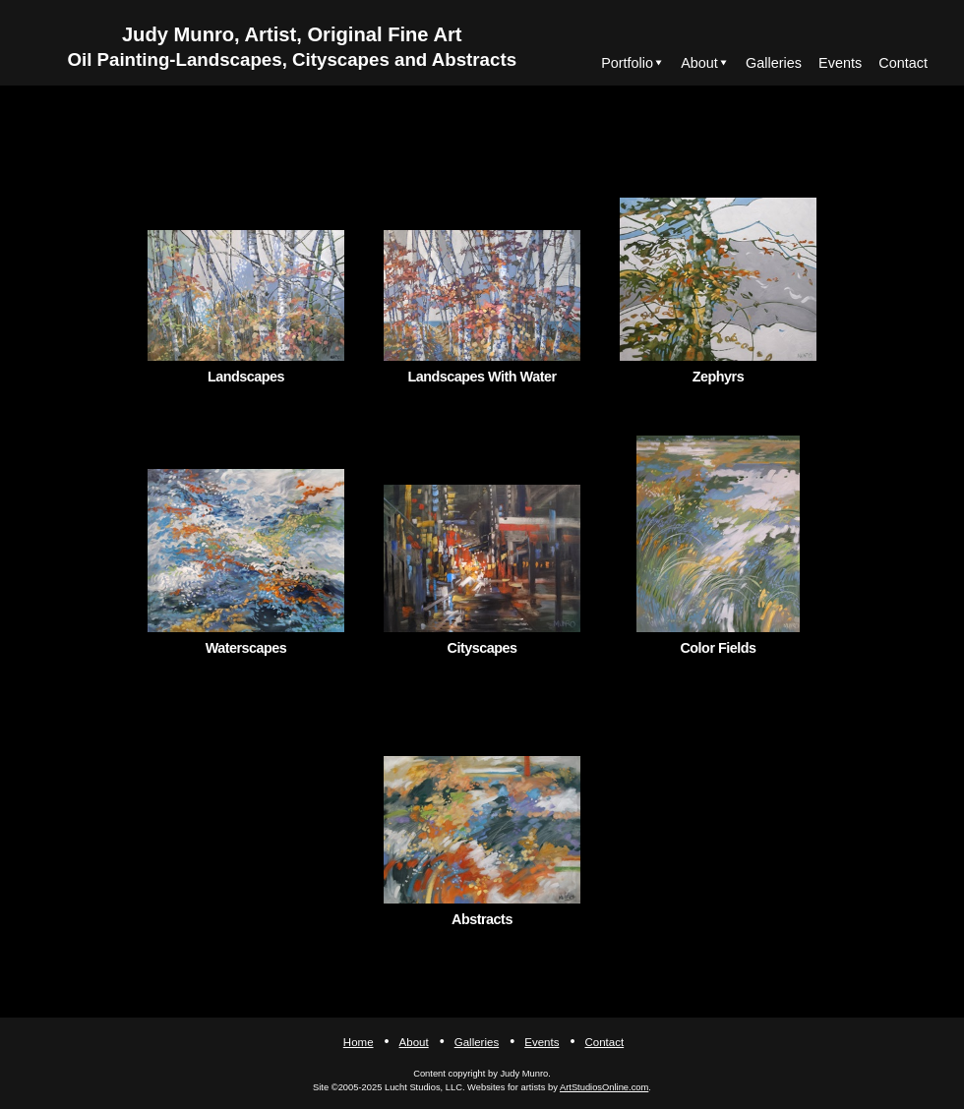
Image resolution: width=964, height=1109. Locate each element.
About (699, 63)
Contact (903, 63)
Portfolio (627, 63)
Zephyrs (718, 376)
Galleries (774, 63)
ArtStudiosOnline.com (604, 1087)
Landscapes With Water (481, 376)
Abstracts (482, 919)
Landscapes (246, 376)
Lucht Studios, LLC (423, 1087)
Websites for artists (506, 1087)
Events (840, 63)
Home (358, 1042)
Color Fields (717, 648)
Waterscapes (246, 648)
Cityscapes (482, 648)
